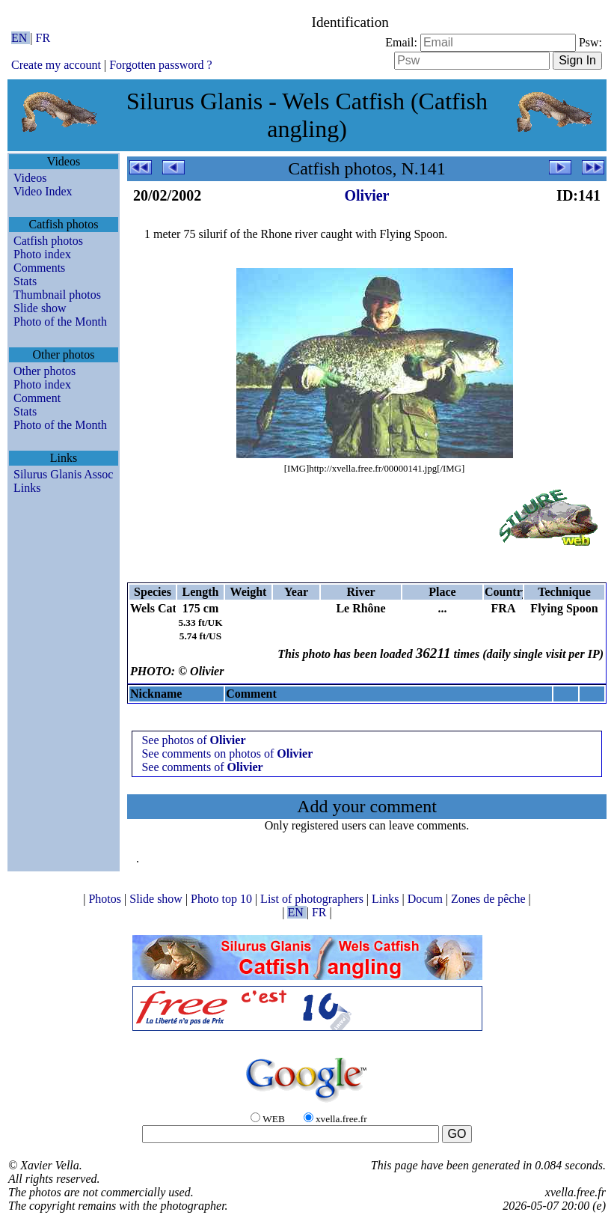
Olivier (367, 195)
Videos (29, 177)
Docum (427, 898)
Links (26, 487)
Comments (39, 267)
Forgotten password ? (160, 64)
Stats (25, 281)
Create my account (56, 64)
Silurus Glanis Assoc (63, 474)
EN (20, 37)
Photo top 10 (223, 898)
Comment (37, 398)
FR (43, 37)
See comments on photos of (227, 753)
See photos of (193, 740)
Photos (106, 898)
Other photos (44, 371)
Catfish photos (48, 240)
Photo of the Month (60, 321)
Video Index (43, 191)
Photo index (42, 254)
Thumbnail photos (57, 294)
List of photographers (313, 898)
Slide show (40, 308)
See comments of (202, 767)
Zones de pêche (490, 898)
